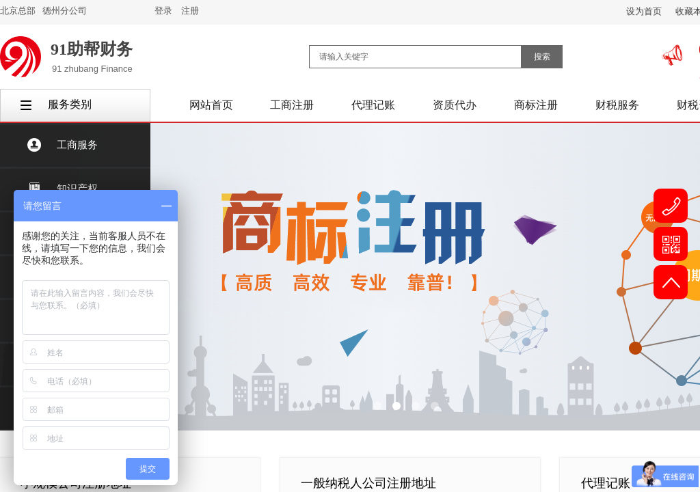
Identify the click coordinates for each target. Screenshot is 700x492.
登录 (163, 10)
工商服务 (77, 144)
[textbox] (415, 56)
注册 (190, 10)
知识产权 (77, 188)
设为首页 (644, 11)
